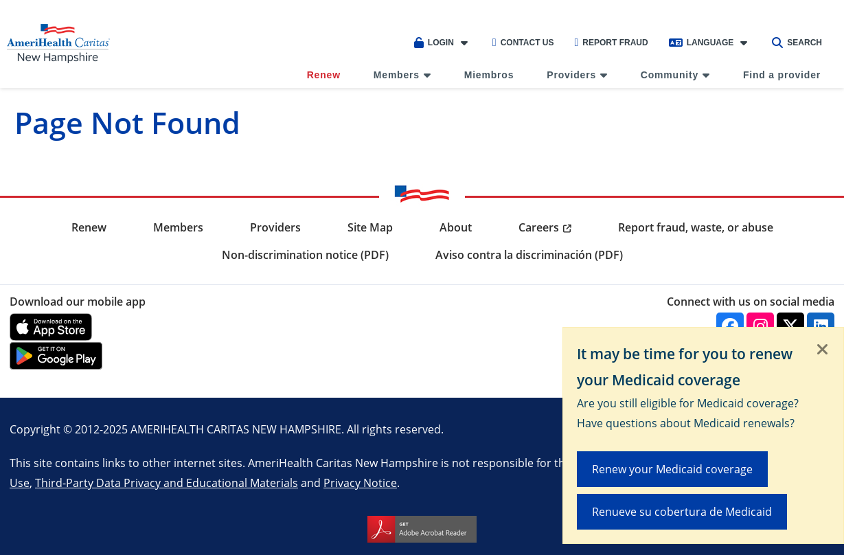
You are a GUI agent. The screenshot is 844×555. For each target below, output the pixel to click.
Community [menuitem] (669, 74)
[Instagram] (760, 326)
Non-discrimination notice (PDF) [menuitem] (305, 254)
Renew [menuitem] (324, 74)
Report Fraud (611, 42)
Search (797, 42)
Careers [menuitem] (538, 227)
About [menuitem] (456, 227)
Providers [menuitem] (571, 74)
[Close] (822, 350)
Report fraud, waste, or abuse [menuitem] (695, 227)
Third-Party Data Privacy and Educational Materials (166, 482)
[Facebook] (730, 326)
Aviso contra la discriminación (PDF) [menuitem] (529, 254)
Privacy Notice (360, 482)
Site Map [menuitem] (370, 227)
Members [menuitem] (397, 74)
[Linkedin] (820, 326)
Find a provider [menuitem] (782, 74)
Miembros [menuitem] (489, 74)
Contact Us (523, 42)
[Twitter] (790, 326)
